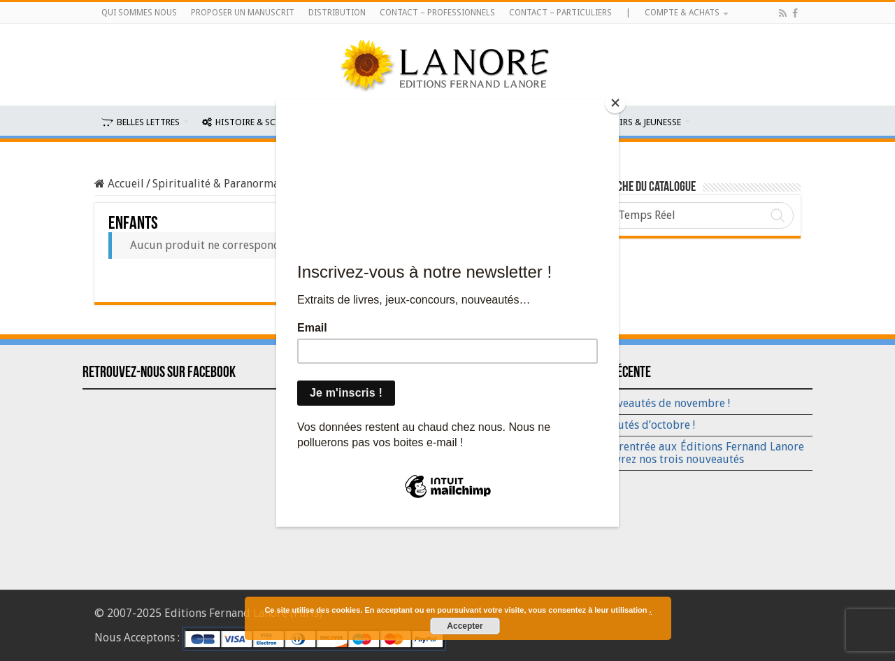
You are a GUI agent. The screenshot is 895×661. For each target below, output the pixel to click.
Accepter (464, 626)
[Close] (615, 102)
